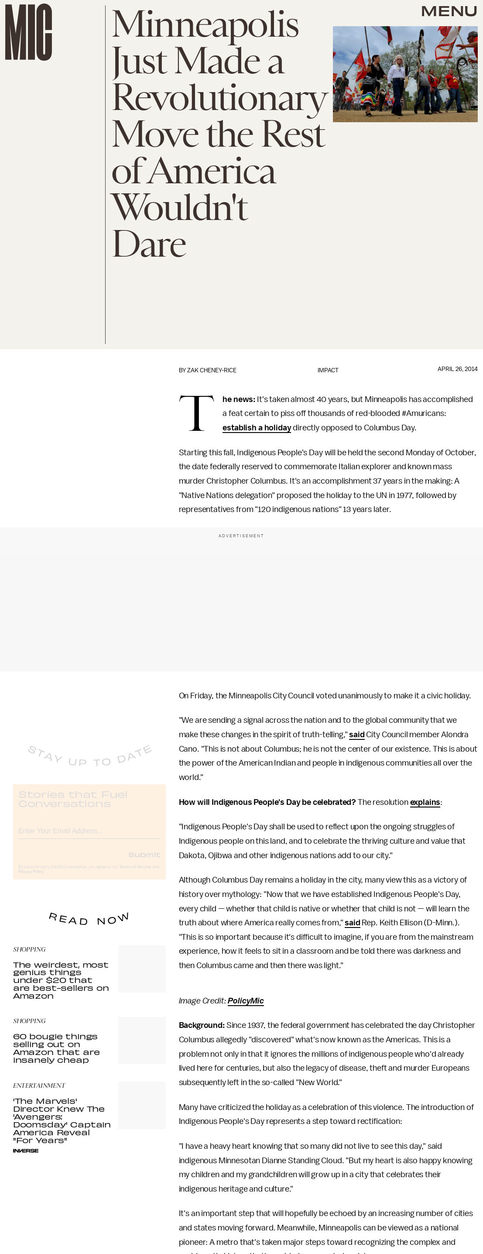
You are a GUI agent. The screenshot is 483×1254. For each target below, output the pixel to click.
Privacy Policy (31, 879)
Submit (144, 861)
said (356, 734)
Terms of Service (135, 874)
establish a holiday (257, 427)
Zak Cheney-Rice (211, 370)
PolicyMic (246, 1000)
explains (425, 802)
